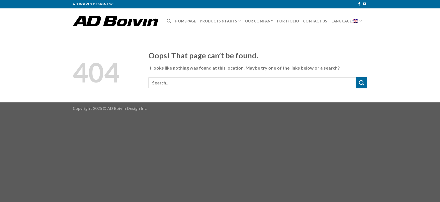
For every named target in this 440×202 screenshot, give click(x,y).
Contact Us (315, 21)
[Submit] (361, 82)
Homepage (185, 21)
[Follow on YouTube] (364, 4)
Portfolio (288, 21)
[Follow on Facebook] (359, 4)
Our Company (259, 21)
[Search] (169, 21)
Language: (346, 21)
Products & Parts (220, 21)
